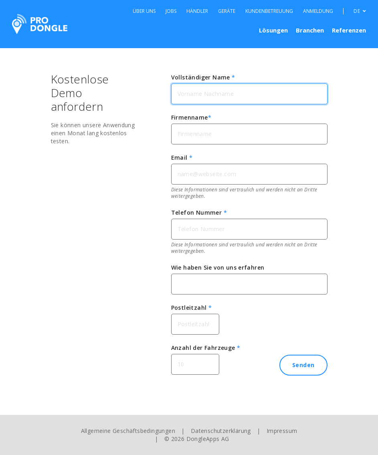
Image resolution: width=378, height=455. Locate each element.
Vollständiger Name (203, 77)
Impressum (282, 431)
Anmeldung (318, 11)
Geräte (226, 11)
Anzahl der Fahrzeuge (206, 347)
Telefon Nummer (199, 212)
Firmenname (191, 117)
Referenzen (349, 30)
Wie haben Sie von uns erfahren (218, 267)
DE (360, 11)
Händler (197, 11)
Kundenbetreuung (269, 11)
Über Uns (144, 11)
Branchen (310, 30)
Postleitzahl (191, 307)
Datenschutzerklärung (221, 431)
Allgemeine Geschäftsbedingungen (128, 431)
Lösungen (273, 30)
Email (182, 157)
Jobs (171, 11)
